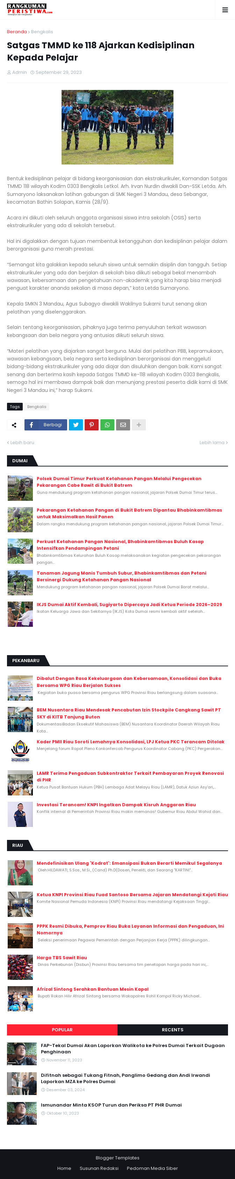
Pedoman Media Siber (152, 1168)
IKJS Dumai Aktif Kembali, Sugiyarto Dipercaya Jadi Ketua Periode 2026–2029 (129, 605)
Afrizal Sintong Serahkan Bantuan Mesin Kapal (93, 989)
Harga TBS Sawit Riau (62, 958)
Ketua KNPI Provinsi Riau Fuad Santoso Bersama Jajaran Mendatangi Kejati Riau (132, 895)
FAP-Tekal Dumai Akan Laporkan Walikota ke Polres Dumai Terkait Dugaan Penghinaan (133, 1049)
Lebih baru (22, 442)
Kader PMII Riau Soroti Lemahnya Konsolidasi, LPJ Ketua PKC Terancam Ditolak (131, 742)
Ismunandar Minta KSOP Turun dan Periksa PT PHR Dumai (111, 1105)
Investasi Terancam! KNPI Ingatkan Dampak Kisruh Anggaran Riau (116, 805)
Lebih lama (212, 442)
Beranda (17, 31)
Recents (173, 1029)
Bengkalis (42, 31)
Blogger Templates (118, 1158)
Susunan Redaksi (99, 1168)
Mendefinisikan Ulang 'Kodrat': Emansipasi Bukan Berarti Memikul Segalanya (129, 863)
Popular (62, 1029)
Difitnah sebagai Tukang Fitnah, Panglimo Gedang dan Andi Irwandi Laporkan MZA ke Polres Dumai (125, 1078)
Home (64, 1168)
